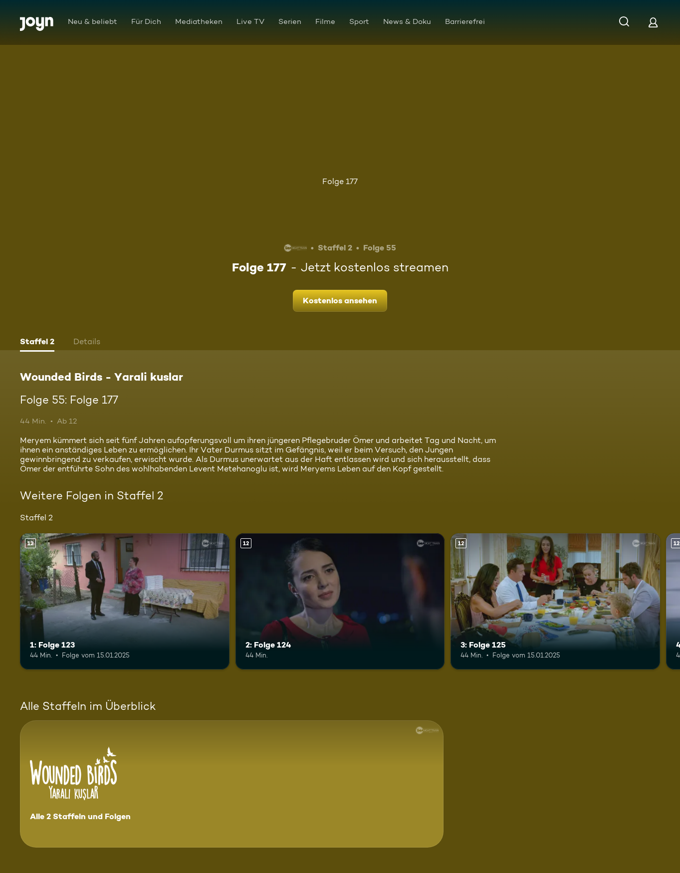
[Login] (653, 22)
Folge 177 (340, 181)
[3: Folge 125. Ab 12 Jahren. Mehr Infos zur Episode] (555, 601)
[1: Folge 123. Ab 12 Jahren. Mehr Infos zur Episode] (124, 601)
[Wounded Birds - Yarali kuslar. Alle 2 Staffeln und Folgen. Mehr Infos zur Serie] (232, 784)
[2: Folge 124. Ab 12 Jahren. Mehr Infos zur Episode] (340, 601)
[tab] (37, 343)
